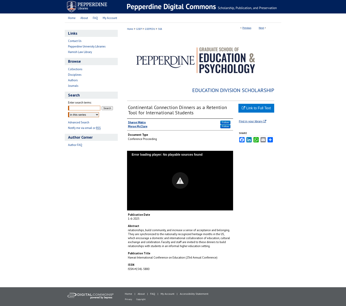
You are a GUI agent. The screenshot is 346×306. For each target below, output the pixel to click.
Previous (246, 27)
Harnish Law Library (80, 52)
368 (160, 28)
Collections (75, 69)
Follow (225, 122)
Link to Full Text (256, 108)
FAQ (152, 293)
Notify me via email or (84, 128)
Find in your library (252, 121)
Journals (73, 86)
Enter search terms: (79, 102)
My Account (167, 293)
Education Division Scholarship (233, 90)
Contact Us (75, 41)
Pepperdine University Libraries (87, 46)
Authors (73, 80)
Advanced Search (78, 122)
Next (261, 27)
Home (130, 28)
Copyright (141, 299)
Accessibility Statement (194, 293)
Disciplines (75, 75)
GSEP (139, 28)
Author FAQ (75, 145)
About (141, 293)
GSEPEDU (150, 28)
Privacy (128, 299)
